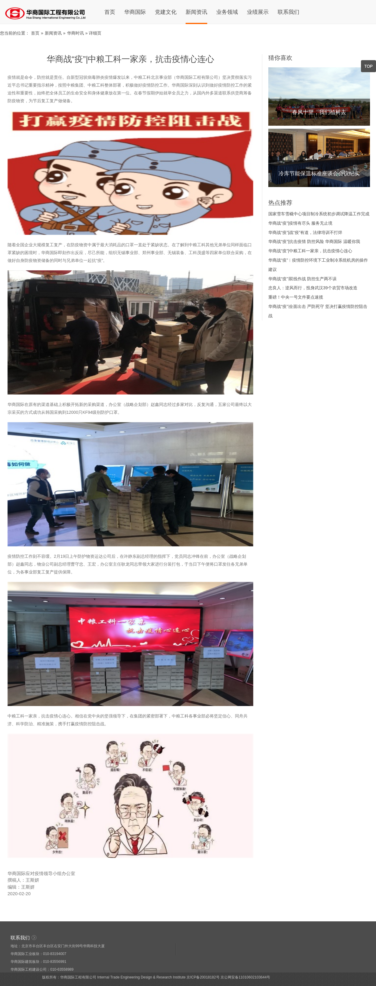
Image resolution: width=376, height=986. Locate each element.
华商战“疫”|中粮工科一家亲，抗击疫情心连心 (310, 250)
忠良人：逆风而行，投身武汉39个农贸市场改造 (312, 287)
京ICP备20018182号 (202, 977)
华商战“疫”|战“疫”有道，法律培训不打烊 (305, 232)
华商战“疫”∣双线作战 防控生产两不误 (302, 278)
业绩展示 (258, 12)
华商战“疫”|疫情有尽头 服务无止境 (300, 223)
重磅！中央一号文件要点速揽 (295, 297)
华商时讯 (75, 33)
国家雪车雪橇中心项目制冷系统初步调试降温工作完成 (318, 213)
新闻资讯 (196, 12)
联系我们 (288, 12)
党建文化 (166, 12)
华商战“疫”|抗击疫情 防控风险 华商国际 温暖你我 (314, 241)
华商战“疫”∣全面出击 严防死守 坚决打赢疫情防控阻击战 (317, 311)
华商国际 (135, 12)
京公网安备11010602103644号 (245, 977)
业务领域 (227, 12)
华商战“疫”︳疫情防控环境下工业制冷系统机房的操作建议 (318, 265)
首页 (109, 12)
